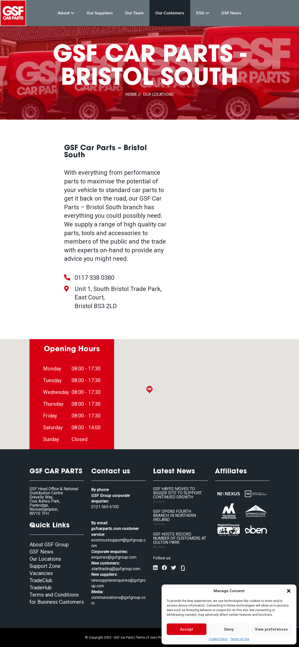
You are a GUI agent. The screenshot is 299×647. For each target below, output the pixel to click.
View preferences (271, 629)
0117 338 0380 (94, 277)
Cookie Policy (218, 639)
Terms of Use (239, 639)
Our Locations (45, 559)
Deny (228, 629)
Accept (186, 629)
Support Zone (45, 566)
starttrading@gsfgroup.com (115, 568)
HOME (131, 94)
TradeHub (40, 588)
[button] (288, 590)
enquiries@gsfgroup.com (113, 557)
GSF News (41, 552)
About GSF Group (49, 544)
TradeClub (40, 580)
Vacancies (41, 573)
